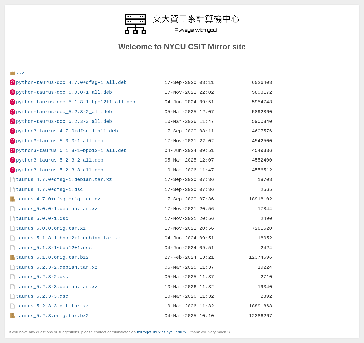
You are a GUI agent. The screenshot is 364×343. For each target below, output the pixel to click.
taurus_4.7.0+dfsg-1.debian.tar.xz (64, 179)
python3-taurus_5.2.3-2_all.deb (59, 160)
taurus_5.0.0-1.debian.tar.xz (56, 208)
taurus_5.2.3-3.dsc (42, 296)
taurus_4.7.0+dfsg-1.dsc (49, 189)
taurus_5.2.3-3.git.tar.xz (52, 305)
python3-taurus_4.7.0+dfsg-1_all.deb (67, 131)
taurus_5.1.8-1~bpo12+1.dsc (54, 247)
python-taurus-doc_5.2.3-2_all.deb (64, 111)
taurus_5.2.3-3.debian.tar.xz (56, 286)
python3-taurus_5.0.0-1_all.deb (59, 140)
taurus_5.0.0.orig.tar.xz (51, 228)
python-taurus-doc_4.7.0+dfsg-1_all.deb (71, 82)
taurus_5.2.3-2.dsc (42, 276)
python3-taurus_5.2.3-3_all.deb (59, 170)
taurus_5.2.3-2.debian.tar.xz (56, 267)
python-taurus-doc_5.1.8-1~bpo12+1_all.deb (75, 101)
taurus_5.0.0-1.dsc (42, 218)
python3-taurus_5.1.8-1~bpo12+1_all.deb (71, 150)
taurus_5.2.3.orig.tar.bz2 (52, 315)
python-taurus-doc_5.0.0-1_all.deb (64, 92)
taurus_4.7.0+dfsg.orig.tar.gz (58, 199)
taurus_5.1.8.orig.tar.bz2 (52, 257)
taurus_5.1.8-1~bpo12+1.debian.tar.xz (68, 238)
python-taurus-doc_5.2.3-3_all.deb (64, 121)
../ (20, 72)
